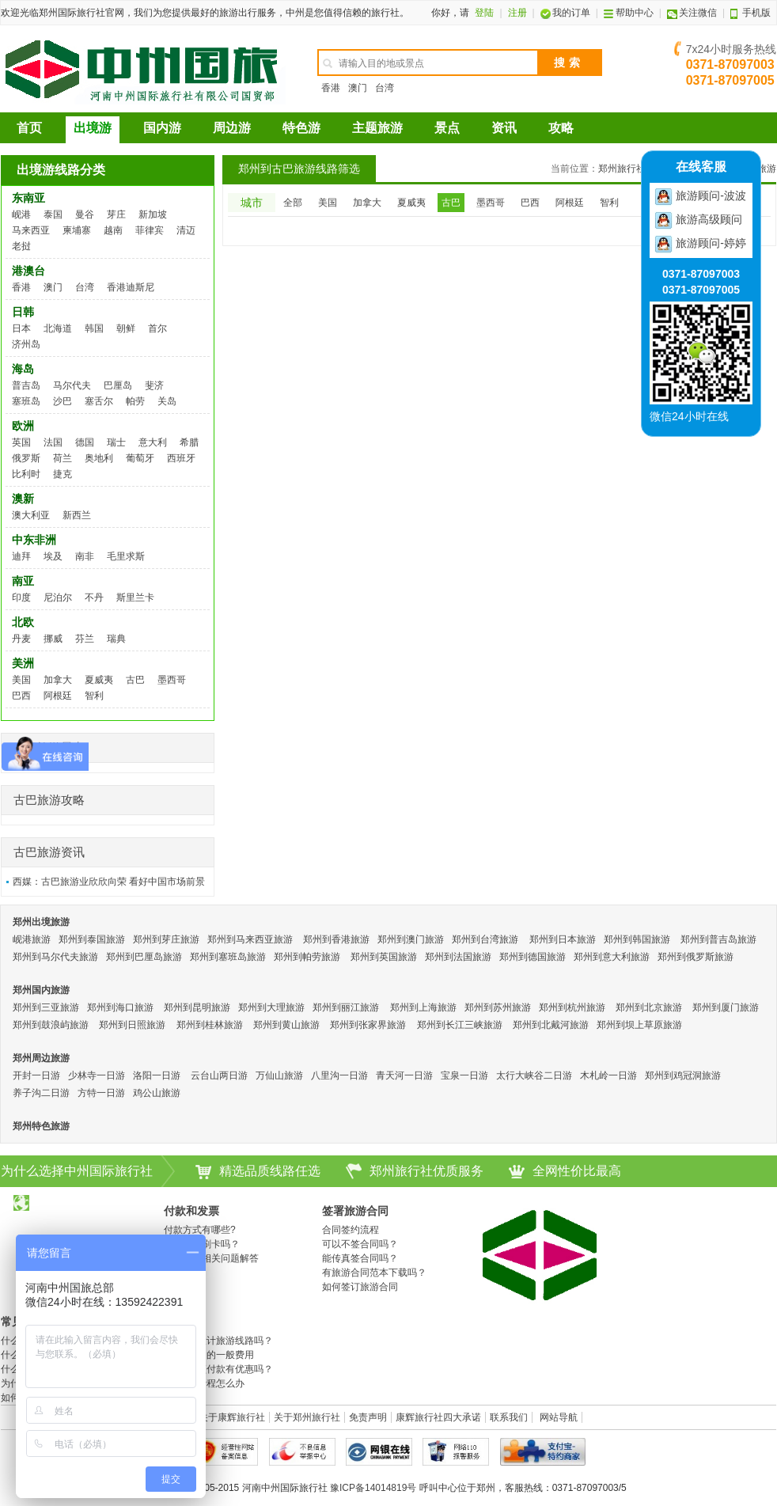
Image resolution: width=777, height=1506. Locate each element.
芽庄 (116, 214)
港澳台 (28, 270)
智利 (94, 695)
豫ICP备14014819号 (373, 1487)
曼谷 (84, 214)
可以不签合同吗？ (360, 1244)
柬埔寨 (77, 230)
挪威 (53, 638)
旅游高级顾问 (709, 219)
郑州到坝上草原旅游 (639, 1024)
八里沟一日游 (339, 1075)
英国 (21, 442)
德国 (84, 442)
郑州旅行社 (622, 168)
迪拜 (21, 556)
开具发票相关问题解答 (211, 1258)
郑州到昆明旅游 (197, 1007)
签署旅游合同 (355, 1210)
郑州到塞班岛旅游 (228, 956)
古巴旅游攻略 (49, 799)
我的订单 (565, 12)
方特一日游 (101, 1092)
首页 (29, 128)
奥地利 (99, 458)
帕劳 (135, 401)
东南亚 (28, 198)
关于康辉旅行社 (232, 1417)
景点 (447, 128)
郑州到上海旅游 (423, 1007)
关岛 (166, 401)
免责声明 (368, 1417)
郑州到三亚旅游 (46, 1007)
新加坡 (152, 214)
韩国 (94, 328)
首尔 (157, 328)
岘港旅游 (32, 939)
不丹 (94, 597)
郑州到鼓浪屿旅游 (51, 1024)
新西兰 (77, 515)
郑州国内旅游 (41, 990)
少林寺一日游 (96, 1075)
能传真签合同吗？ (360, 1258)
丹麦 (21, 638)
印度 (21, 597)
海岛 (23, 368)
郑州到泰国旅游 (92, 939)
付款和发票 (191, 1210)
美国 (21, 679)
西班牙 (181, 458)
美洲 (23, 663)
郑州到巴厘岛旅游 (144, 956)
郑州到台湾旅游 (485, 939)
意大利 (152, 442)
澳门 (357, 87)
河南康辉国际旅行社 (143, 68)
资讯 (504, 128)
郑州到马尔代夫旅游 (55, 956)
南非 (84, 556)
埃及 (53, 556)
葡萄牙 (140, 458)
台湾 (384, 87)
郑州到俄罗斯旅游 (695, 956)
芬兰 (84, 638)
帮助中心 (629, 12)
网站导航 (559, 1417)
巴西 (21, 695)
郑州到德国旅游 (532, 956)
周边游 (232, 128)
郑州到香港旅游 (336, 939)
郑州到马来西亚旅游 (250, 939)
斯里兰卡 (135, 597)
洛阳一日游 (156, 1075)
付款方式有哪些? (200, 1229)
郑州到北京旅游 (649, 1007)
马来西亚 (31, 230)
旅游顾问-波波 (711, 195)
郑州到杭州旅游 (572, 1007)
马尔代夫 (72, 385)
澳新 (23, 498)
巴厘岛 (118, 385)
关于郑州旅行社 (307, 1417)
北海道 (58, 328)
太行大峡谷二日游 (534, 1075)
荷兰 (62, 458)
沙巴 (62, 401)
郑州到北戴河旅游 (551, 1024)
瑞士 (116, 442)
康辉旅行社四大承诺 (438, 1417)
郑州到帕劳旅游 (307, 956)
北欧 (23, 622)
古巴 (135, 679)
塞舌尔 (99, 401)
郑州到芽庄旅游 (166, 939)
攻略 (561, 128)
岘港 (21, 214)
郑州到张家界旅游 (368, 1024)
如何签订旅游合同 (360, 1286)
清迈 (185, 230)
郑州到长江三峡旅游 (459, 1024)
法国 (53, 442)
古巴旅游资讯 (49, 852)
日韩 (23, 311)
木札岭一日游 (608, 1075)
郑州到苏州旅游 (497, 1007)
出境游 (93, 128)
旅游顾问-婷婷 (711, 243)
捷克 (62, 474)
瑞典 (116, 638)
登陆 (484, 12)
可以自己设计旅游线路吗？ (216, 1340)
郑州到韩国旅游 (637, 939)
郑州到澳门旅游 (410, 939)
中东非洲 (34, 539)
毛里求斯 (126, 556)
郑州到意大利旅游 (612, 956)
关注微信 (692, 12)
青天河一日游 (404, 1075)
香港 (330, 87)
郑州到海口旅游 (120, 1007)
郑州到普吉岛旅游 (718, 939)
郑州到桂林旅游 (209, 1024)
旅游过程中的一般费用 (206, 1354)
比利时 (26, 474)
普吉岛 (26, 385)
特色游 (301, 128)
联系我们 (509, 1417)
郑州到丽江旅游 (346, 1007)
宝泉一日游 (464, 1075)
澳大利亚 (31, 515)
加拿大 (58, 679)
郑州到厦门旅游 (725, 1007)
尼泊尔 (58, 597)
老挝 (21, 246)
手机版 (750, 12)
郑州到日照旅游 (132, 1024)
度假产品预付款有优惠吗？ (216, 1369)
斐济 (154, 385)
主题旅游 (377, 128)
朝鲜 (125, 328)
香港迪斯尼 (130, 287)
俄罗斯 (26, 458)
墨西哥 (171, 679)
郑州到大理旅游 (271, 1007)
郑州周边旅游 (41, 1058)
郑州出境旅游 (41, 921)
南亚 (23, 581)
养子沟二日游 (41, 1092)
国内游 (162, 128)
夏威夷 (99, 679)
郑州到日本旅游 (562, 939)
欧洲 (23, 425)
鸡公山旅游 (156, 1092)
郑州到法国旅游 (458, 956)
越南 (113, 230)
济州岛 (26, 344)
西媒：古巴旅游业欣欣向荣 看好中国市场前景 (109, 881)
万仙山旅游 (279, 1075)
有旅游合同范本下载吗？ (374, 1272)
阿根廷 (58, 695)
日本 (21, 328)
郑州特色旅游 (41, 1126)
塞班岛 (26, 401)
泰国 (53, 214)
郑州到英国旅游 (384, 956)
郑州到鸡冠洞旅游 (683, 1075)
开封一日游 (36, 1075)
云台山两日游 (219, 1075)
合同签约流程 (350, 1229)
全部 (292, 202)
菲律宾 (149, 230)
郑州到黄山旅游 (286, 1024)
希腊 (189, 442)
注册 (517, 12)
